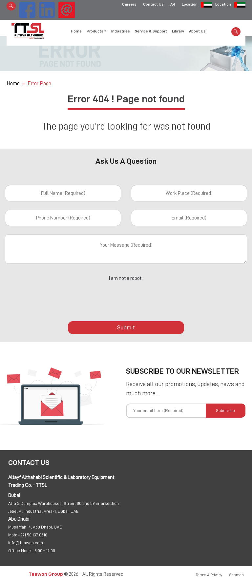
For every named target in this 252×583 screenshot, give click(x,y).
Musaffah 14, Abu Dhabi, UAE (35, 527)
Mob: (12, 534)
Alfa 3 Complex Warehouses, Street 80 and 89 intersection (63, 503)
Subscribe (225, 410)
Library (178, 31)
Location (190, 5)
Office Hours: (20, 550)
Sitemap (236, 575)
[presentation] (126, 297)
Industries (120, 31)
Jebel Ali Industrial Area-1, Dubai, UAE (43, 511)
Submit (126, 327)
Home (76, 31)
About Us (197, 31)
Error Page (39, 83)
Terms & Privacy (209, 575)
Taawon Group (46, 574)
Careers (129, 5)
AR (172, 5)
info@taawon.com (25, 542)
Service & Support (151, 31)
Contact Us (153, 5)
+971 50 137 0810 (32, 534)
